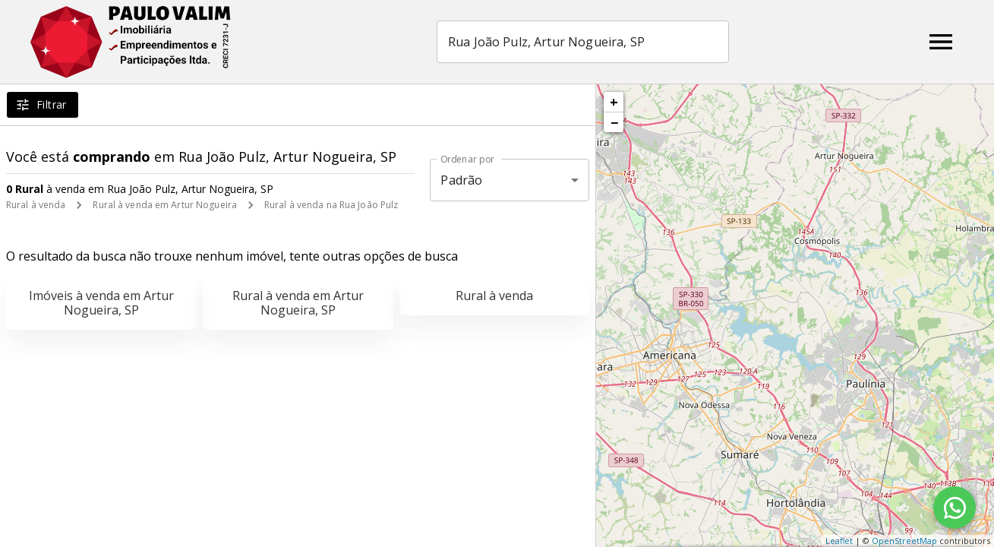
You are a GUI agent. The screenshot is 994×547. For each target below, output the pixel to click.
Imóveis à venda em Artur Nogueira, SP (101, 302)
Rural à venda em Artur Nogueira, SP (298, 302)
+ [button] (614, 102)
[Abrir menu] (941, 41)
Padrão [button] (461, 180)
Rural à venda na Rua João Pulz (331, 204)
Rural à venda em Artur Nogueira (165, 204)
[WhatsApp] (954, 507)
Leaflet (839, 540)
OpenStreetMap (904, 540)
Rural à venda (35, 204)
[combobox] (584, 42)
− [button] (614, 122)
